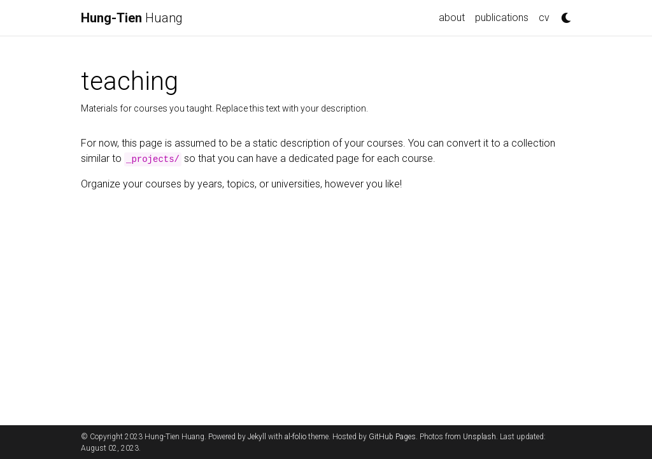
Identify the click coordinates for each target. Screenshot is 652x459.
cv (544, 17)
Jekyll (257, 436)
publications (501, 17)
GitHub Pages (392, 436)
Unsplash (479, 436)
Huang (132, 18)
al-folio (295, 436)
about (452, 17)
